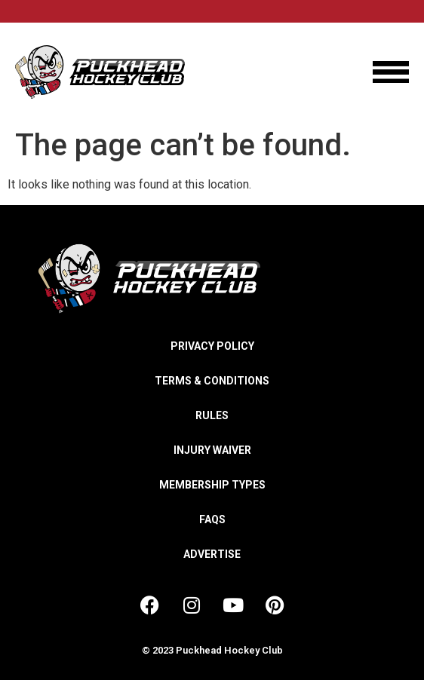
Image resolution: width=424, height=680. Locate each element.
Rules (212, 415)
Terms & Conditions (212, 381)
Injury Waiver (212, 450)
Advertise (212, 554)
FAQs (212, 519)
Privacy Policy (212, 346)
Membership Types (212, 485)
